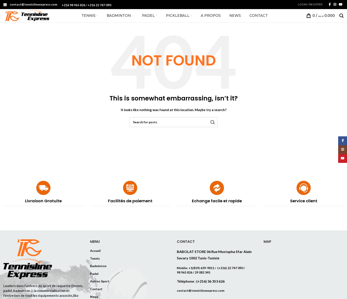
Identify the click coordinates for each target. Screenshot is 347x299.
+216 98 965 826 (73, 5)
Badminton (98, 265)
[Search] (341, 15)
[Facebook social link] (329, 4)
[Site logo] (26, 15)
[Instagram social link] (334, 4)
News (94, 296)
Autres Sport (99, 281)
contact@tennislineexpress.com (33, 4)
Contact (96, 288)
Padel (94, 273)
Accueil (95, 250)
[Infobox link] (43, 193)
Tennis (95, 258)
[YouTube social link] (340, 4)
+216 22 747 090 (99, 5)
